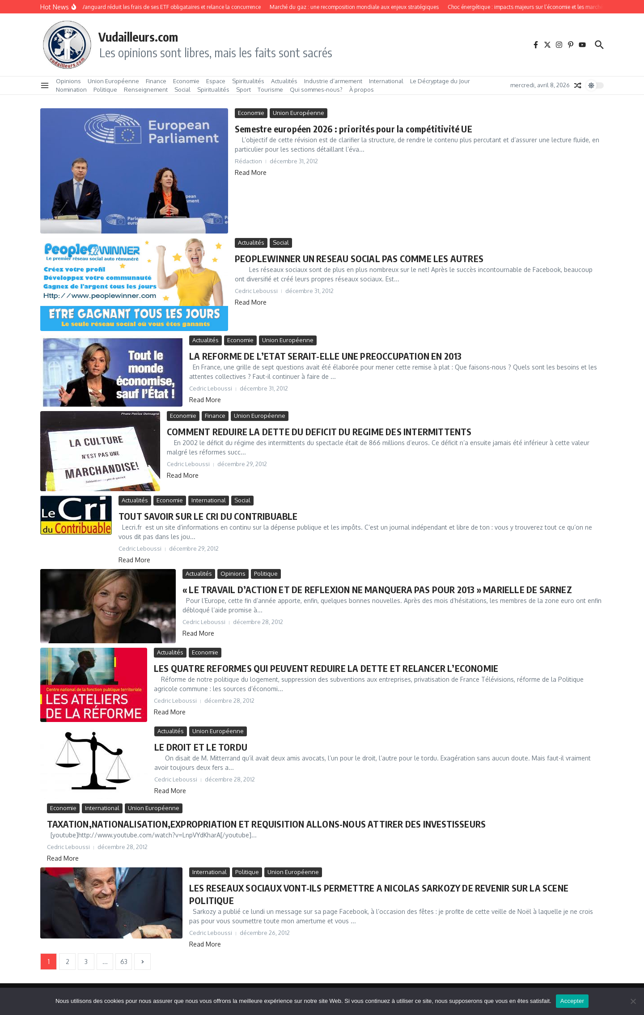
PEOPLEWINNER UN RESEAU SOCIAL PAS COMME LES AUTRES (359, 258)
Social (182, 89)
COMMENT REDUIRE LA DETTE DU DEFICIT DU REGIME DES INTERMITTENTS (319, 431)
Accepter (572, 1001)
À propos (361, 89)
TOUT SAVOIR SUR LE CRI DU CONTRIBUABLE (208, 516)
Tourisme (270, 89)
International (386, 81)
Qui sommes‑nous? (316, 89)
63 (123, 961)
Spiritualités (248, 81)
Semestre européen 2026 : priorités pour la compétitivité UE (353, 128)
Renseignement (146, 89)
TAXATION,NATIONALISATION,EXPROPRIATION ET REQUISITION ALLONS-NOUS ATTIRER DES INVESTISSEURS (266, 823)
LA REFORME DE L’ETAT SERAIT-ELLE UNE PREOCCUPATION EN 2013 (325, 355)
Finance (156, 81)
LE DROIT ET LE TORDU (200, 746)
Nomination (71, 89)
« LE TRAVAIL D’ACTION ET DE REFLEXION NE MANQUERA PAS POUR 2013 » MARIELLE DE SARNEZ (377, 589)
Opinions (68, 81)
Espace (215, 81)
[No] (632, 1001)
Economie (186, 81)
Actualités (284, 81)
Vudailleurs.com (138, 36)
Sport (243, 89)
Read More (251, 172)
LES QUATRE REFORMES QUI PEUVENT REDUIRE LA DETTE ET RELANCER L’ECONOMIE (326, 668)
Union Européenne (113, 81)
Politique (105, 89)
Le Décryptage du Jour (440, 81)
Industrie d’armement (333, 81)
